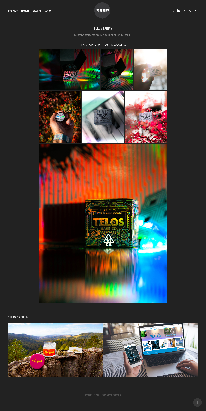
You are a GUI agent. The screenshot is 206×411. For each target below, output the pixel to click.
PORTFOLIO (13, 10)
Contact (49, 10)
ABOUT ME (37, 10)
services (25, 10)
